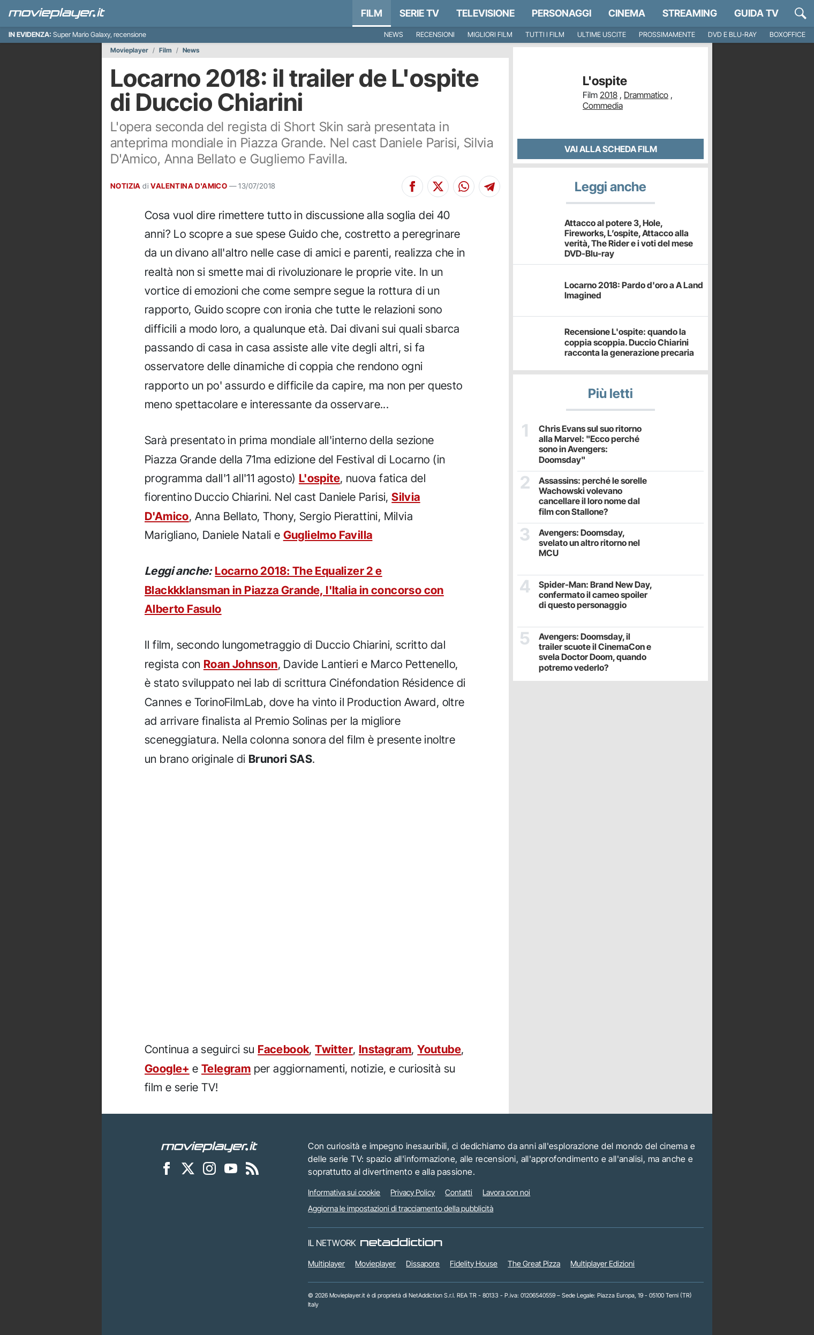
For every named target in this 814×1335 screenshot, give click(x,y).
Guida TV (756, 13)
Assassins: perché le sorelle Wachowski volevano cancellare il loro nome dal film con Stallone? (593, 496)
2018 (608, 94)
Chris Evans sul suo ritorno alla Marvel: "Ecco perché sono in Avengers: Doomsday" (590, 444)
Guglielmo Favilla (328, 535)
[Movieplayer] (209, 1146)
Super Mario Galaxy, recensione (99, 35)
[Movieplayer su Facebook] (166, 1168)
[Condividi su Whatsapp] (463, 186)
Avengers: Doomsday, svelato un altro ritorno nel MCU (589, 543)
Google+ (167, 1068)
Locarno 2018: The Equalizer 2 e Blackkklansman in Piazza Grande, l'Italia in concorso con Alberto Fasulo (294, 590)
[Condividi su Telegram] (489, 186)
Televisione (485, 13)
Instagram (385, 1049)
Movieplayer (129, 50)
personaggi (561, 13)
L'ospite (319, 478)
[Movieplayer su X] (188, 1168)
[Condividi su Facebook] (412, 186)
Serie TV (419, 13)
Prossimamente (667, 35)
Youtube (439, 1049)
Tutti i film (544, 35)
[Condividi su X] (438, 186)
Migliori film (490, 35)
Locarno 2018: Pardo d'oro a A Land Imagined (633, 290)
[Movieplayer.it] (57, 13)
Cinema (626, 13)
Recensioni (435, 35)
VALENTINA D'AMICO (188, 186)
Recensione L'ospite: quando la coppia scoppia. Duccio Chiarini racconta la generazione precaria (629, 341)
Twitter (334, 1049)
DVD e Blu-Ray (732, 35)
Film (371, 13)
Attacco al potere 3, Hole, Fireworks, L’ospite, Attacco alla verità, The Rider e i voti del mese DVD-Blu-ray (628, 238)
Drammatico (646, 94)
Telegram (226, 1068)
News (393, 35)
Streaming (689, 13)
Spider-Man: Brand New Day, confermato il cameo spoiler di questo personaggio (595, 595)
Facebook (283, 1049)
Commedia (603, 105)
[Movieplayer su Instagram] (209, 1168)
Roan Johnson (241, 664)
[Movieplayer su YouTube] (231, 1168)
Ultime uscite (601, 35)
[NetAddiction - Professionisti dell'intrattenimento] (401, 1242)
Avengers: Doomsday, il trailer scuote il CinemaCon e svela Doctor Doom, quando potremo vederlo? (595, 652)
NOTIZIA (125, 186)
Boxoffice (787, 35)
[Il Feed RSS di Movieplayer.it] (252, 1168)
